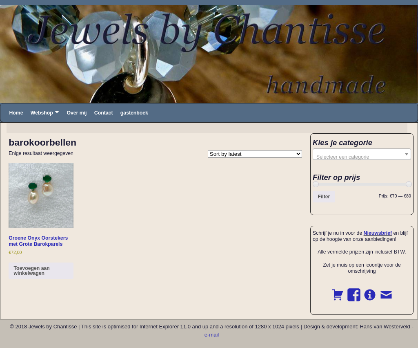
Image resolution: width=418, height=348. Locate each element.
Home (16, 113)
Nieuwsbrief (378, 233)
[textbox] (362, 157)
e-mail (212, 335)
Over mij (77, 113)
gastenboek (134, 113)
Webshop (42, 113)
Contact (103, 113)
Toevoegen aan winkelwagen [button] (31, 270)
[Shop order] (255, 154)
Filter (324, 197)
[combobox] (362, 154)
